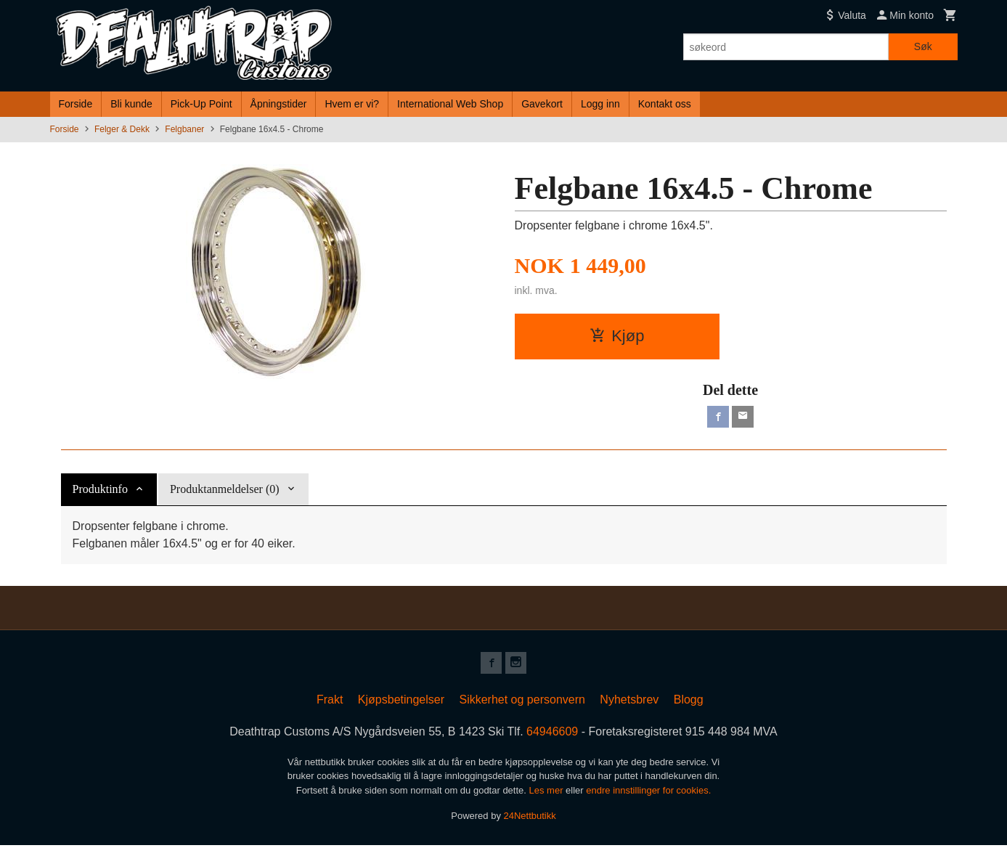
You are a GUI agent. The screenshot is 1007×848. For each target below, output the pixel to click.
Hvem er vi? (352, 104)
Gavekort (542, 104)
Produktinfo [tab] (100, 490)
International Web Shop (450, 104)
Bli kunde (131, 104)
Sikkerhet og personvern (521, 702)
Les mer (547, 793)
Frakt (330, 702)
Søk (923, 46)
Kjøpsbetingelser (401, 702)
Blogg (689, 702)
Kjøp (617, 336)
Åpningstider (278, 104)
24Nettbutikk (530, 819)
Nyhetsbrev (629, 702)
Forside (76, 104)
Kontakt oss (664, 104)
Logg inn (600, 104)
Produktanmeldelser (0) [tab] (225, 490)
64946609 (552, 734)
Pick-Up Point (201, 104)
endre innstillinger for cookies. (648, 793)
